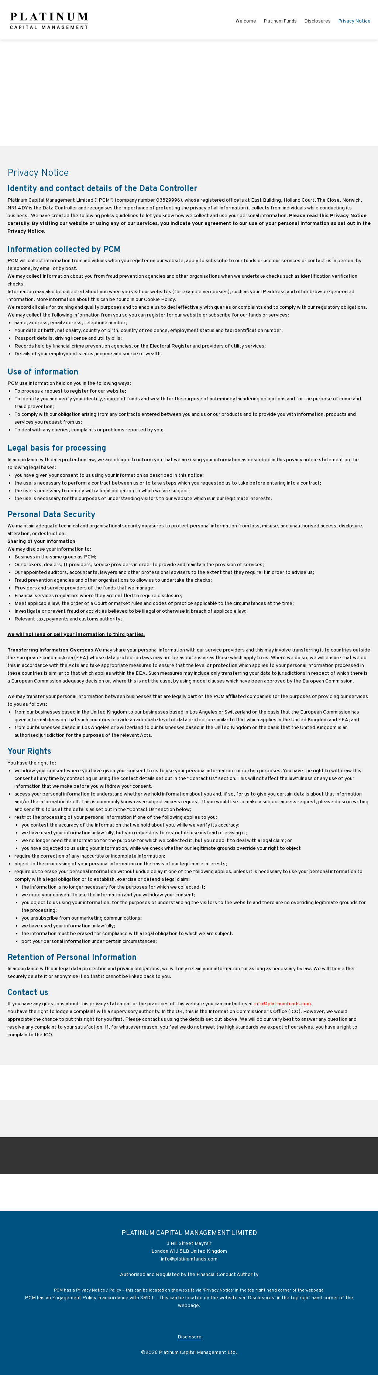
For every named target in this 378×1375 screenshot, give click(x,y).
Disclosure (190, 1337)
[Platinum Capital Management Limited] (49, 20)
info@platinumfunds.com (282, 1004)
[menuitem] (246, 22)
